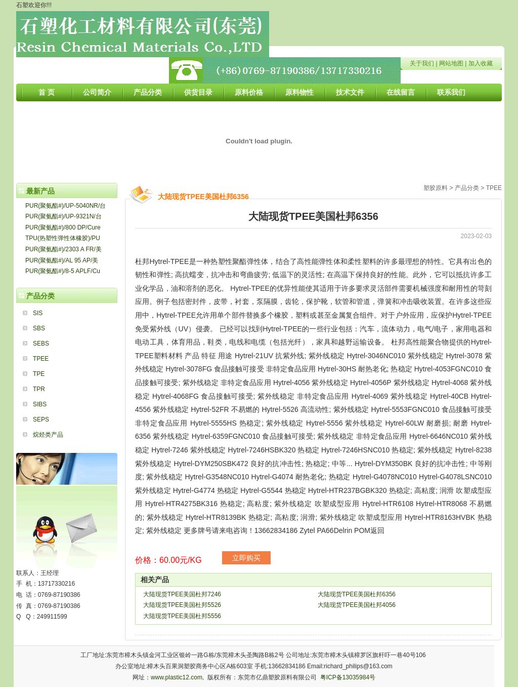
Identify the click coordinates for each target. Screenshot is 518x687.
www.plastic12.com (176, 677)
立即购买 (246, 558)
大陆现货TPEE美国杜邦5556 (182, 616)
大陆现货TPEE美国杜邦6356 (357, 594)
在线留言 (400, 92)
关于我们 (422, 63)
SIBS (40, 404)
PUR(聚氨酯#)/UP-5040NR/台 (65, 205)
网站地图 (451, 63)
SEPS (41, 419)
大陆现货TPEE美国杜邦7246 (182, 594)
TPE (39, 373)
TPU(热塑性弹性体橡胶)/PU (62, 238)
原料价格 (249, 92)
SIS (37, 313)
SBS (39, 328)
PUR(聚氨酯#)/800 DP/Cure (63, 227)
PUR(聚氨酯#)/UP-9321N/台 (63, 216)
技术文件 (350, 92)
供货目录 (198, 92)
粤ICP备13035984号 (347, 677)
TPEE (41, 358)
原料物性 (299, 92)
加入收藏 (480, 63)
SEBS (41, 343)
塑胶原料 (435, 188)
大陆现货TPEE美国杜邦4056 (357, 604)
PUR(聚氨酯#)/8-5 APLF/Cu (62, 271)
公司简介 (97, 92)
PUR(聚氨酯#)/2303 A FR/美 (63, 249)
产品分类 (148, 92)
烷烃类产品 (48, 434)
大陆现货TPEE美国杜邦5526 (182, 604)
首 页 (46, 92)
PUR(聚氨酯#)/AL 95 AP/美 (61, 260)
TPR (39, 389)
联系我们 (451, 92)
